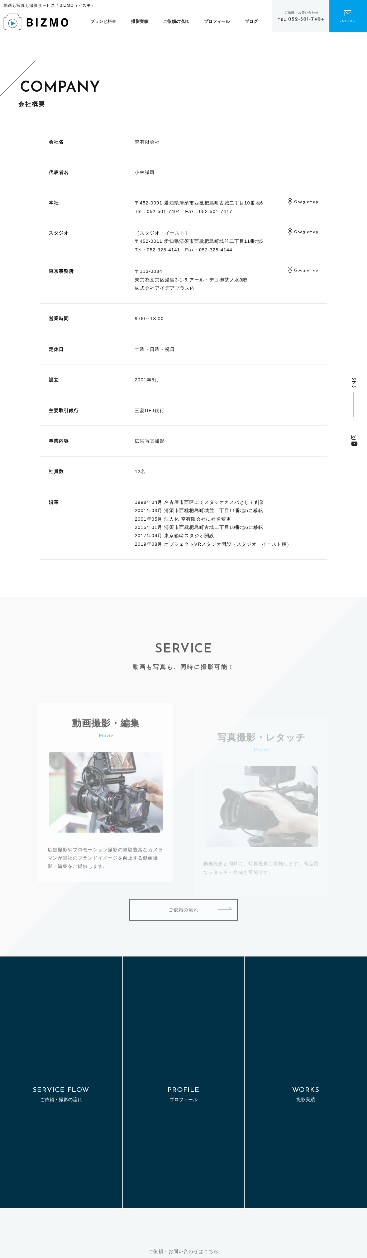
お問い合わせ (348, 16)
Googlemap (306, 202)
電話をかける (300, 16)
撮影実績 (139, 21)
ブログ (251, 21)
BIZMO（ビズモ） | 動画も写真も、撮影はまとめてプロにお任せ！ (36, 21)
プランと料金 (103, 21)
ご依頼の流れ (176, 21)
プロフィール (217, 21)
